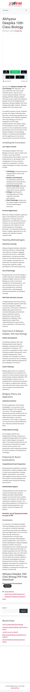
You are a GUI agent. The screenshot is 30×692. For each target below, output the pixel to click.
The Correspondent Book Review (12, 624)
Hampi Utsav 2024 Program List (15, 594)
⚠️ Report (6, 71)
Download (7, 586)
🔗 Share (23, 71)
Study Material (9, 591)
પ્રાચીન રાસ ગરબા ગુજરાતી (10, 632)
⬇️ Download (15, 72)
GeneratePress (15, 688)
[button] (26, 10)
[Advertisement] (15, 664)
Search (4, 608)
